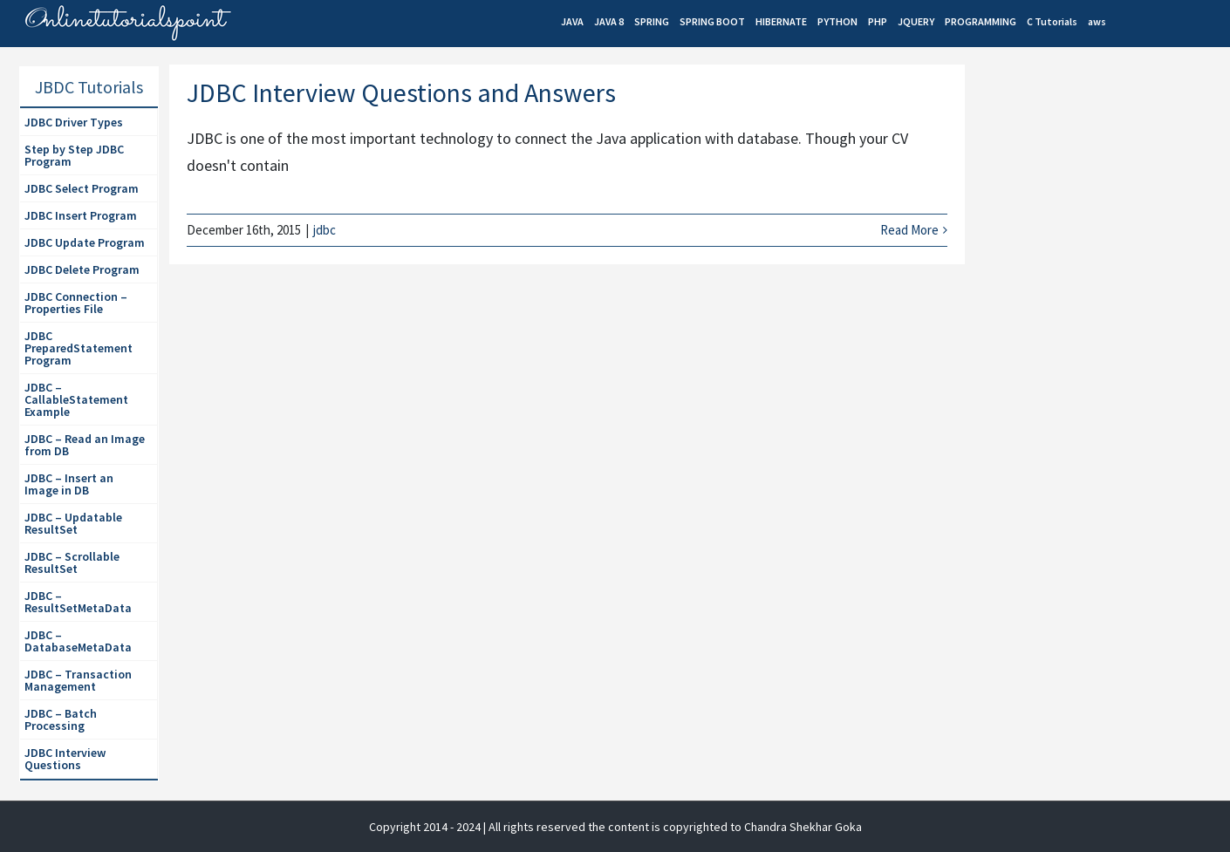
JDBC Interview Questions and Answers (401, 92)
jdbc (324, 230)
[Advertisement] (1102, 367)
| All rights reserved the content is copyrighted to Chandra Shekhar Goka (672, 827)
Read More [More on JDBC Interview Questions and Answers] (909, 230)
